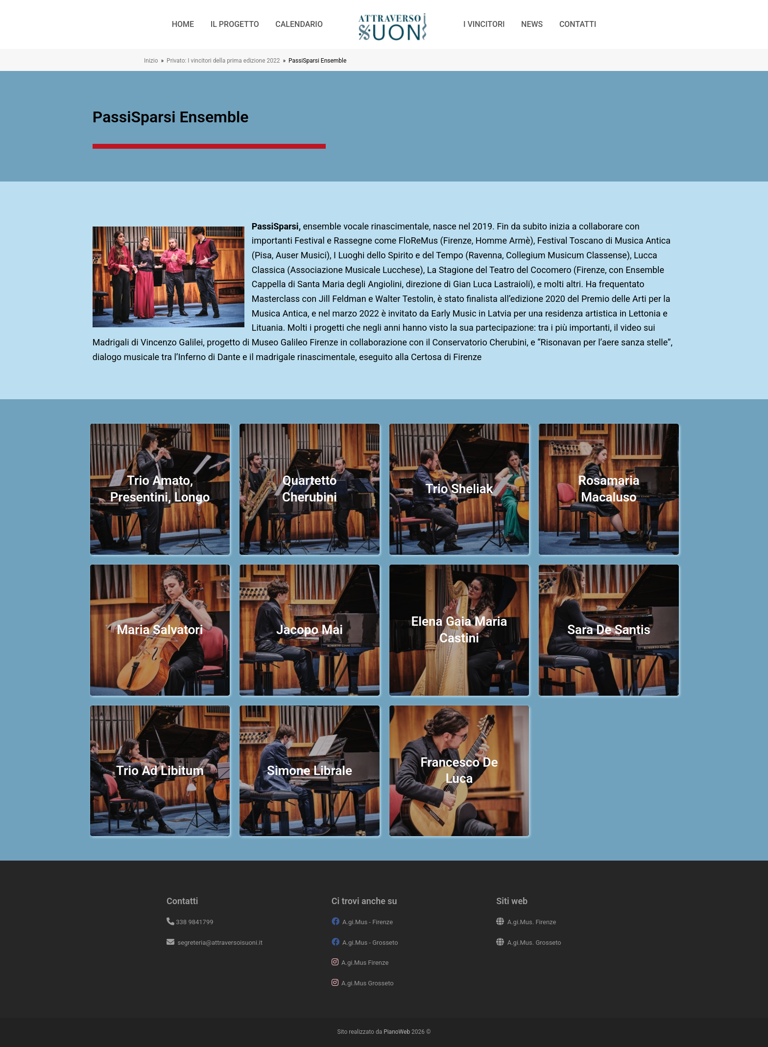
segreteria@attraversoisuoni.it (219, 942)
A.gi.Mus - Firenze (367, 922)
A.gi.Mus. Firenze (531, 922)
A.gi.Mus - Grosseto (370, 942)
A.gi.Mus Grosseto (367, 983)
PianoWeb (397, 1031)
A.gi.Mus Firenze (364, 962)
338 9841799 (194, 922)
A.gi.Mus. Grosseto (534, 942)
